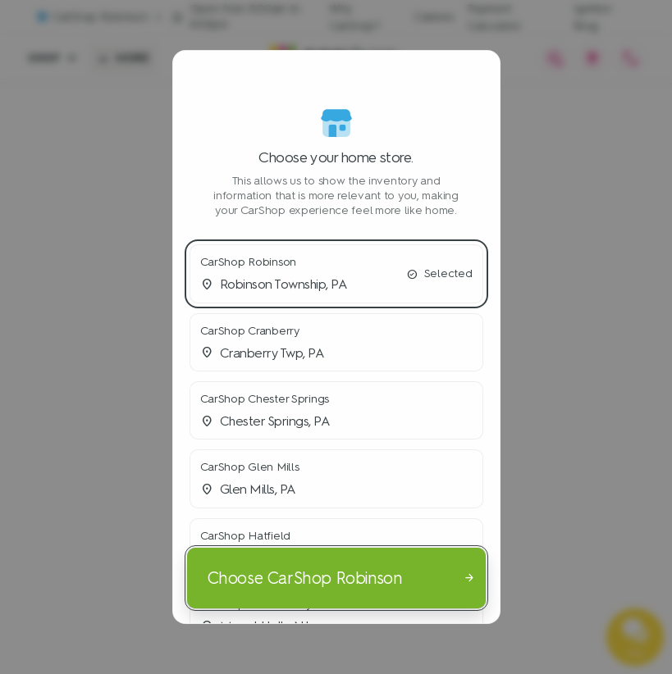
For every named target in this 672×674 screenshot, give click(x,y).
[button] (336, 273)
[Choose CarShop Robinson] (336, 577)
